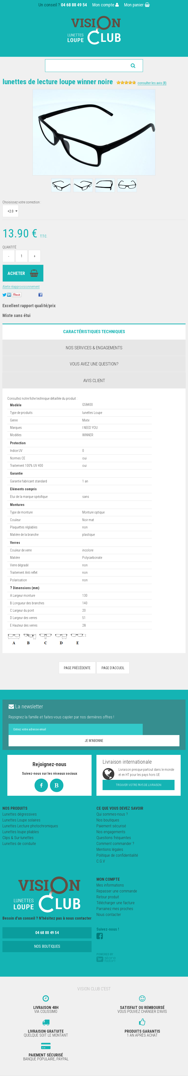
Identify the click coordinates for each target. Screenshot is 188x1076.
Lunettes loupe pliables (20, 832)
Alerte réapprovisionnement (21, 287)
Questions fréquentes (113, 837)
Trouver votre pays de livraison (138, 785)
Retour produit (107, 897)
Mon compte (105, 4)
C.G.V (100, 861)
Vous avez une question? (94, 363)
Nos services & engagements (94, 347)
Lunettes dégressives (19, 814)
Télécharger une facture (115, 903)
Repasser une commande (116, 891)
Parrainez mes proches (114, 908)
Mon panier (137, 4)
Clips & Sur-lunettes (18, 837)
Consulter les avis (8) (152, 83)
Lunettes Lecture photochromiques (30, 826)
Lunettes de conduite (19, 843)
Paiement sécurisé (111, 826)
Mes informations (110, 885)
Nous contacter (108, 914)
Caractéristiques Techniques (94, 331)
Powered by (106, 957)
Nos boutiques (107, 820)
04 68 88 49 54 (74, 4)
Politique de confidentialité (117, 855)
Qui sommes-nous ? (112, 814)
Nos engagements (110, 832)
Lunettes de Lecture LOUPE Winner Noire (57, 81)
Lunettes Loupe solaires (21, 820)
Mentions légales (109, 849)
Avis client (94, 380)
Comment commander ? (115, 843)
